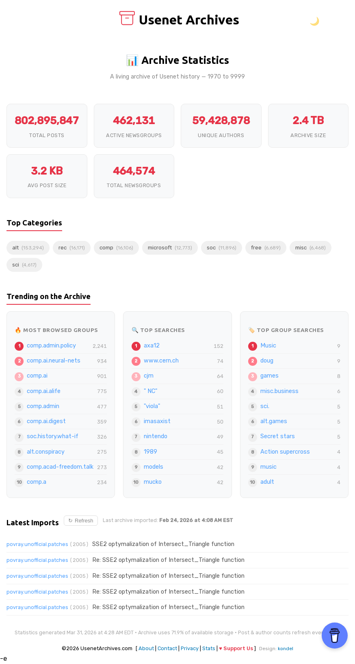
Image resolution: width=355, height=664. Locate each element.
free (266, 248)
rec (71, 248)
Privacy (190, 648)
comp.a (36, 481)
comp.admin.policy (51, 345)
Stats (208, 648)
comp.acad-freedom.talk (60, 466)
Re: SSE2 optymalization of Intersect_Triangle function (168, 560)
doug (266, 360)
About (146, 648)
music (268, 466)
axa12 (152, 345)
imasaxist (157, 421)
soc (221, 248)
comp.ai (37, 375)
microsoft (170, 248)
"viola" (152, 406)
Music (268, 345)
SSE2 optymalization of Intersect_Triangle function (163, 544)
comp (116, 248)
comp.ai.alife (44, 391)
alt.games (273, 421)
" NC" (150, 391)
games (269, 375)
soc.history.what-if (52, 436)
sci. (264, 406)
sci (24, 265)
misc (310, 248)
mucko (153, 481)
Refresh (80, 521)
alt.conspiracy (46, 451)
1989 (150, 451)
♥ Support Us (236, 648)
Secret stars (277, 436)
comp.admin (43, 406)
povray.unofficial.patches (37, 544)
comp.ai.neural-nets (53, 360)
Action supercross (285, 451)
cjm (149, 375)
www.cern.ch (161, 360)
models (153, 466)
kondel (285, 648)
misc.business (279, 391)
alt (28, 248)
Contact (167, 648)
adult (267, 481)
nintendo (155, 436)
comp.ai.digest (46, 421)
